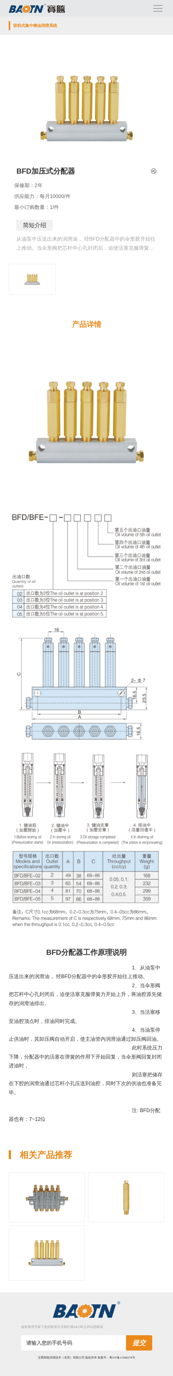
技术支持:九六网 (86, 1365)
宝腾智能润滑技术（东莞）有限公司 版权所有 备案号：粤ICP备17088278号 (86, 1357)
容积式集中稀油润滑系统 (35, 25)
